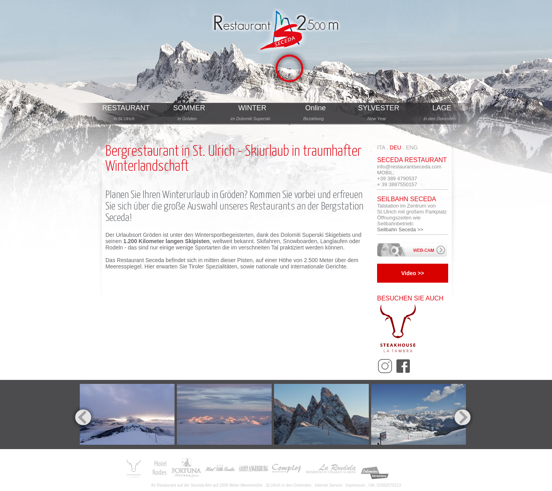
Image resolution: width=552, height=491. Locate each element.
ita (381, 147)
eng (412, 147)
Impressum (355, 485)
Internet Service (328, 485)
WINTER (252, 108)
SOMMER (189, 108)
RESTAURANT (126, 108)
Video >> (412, 273)
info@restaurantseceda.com (409, 167)
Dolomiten (303, 485)
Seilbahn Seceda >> (400, 229)
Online (315, 108)
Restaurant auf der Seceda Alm (184, 485)
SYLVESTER (379, 108)
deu (396, 147)
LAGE (441, 108)
